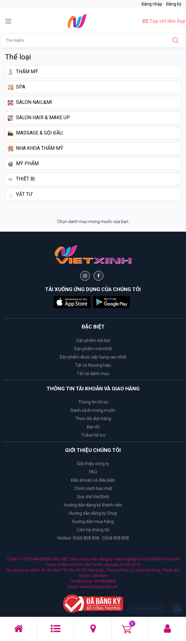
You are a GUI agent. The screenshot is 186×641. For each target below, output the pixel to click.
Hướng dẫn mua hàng (93, 521)
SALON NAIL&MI (30, 102)
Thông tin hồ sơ (93, 402)
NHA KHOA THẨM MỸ (35, 148)
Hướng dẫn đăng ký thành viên (93, 505)
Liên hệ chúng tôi (93, 529)
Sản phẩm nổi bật (93, 340)
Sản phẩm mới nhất (93, 348)
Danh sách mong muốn (93, 410)
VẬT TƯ (20, 194)
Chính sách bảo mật (93, 488)
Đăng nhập (151, 4)
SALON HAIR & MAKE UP (39, 118)
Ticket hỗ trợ (93, 435)
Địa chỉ (93, 426)
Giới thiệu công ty (93, 463)
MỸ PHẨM (23, 164)
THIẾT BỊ (21, 179)
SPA (16, 87)
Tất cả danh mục (93, 373)
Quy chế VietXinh (93, 496)
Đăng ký (173, 4)
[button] (72, 302)
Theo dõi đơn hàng (93, 418)
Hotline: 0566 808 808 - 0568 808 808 (93, 538)
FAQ (93, 471)
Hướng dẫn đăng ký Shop (93, 513)
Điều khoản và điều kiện (93, 480)
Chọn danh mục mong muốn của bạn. (93, 221)
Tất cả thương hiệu (93, 365)
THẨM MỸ (23, 72)
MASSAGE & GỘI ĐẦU (35, 133)
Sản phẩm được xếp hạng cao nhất (93, 357)
